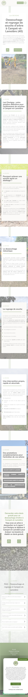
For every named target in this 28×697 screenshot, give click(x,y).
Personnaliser (15, 687)
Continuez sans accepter (10, 694)
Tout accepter (16, 684)
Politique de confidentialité (16, 689)
